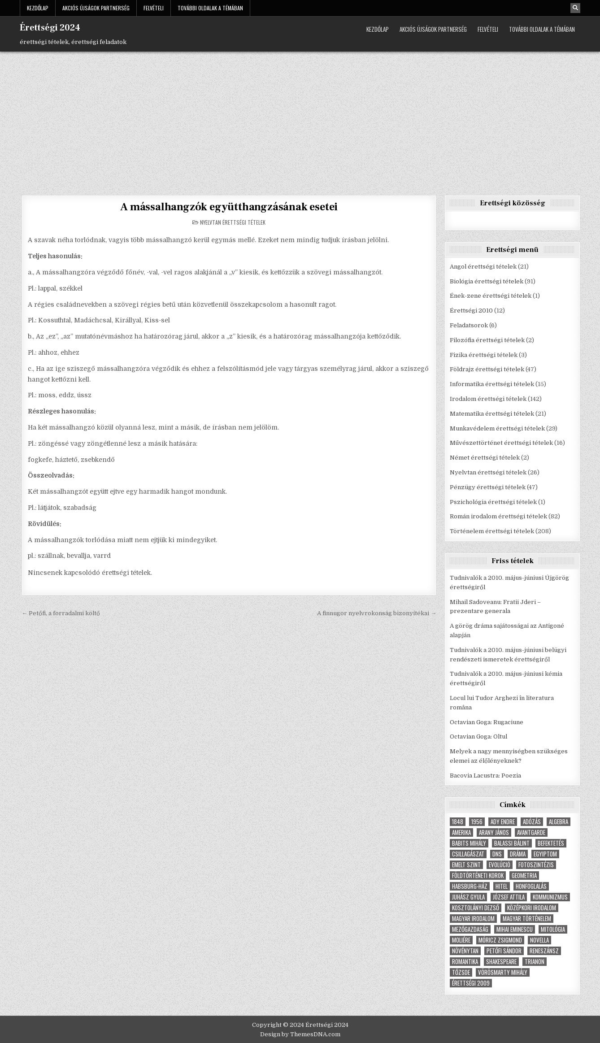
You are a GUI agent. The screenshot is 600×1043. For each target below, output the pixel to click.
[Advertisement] (300, 119)
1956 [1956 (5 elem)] (477, 821)
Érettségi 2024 (50, 28)
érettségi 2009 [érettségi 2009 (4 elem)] (471, 983)
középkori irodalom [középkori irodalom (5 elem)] (531, 908)
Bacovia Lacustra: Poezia (485, 775)
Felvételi (153, 8)
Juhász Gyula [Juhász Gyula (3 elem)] (468, 897)
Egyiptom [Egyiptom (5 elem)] (545, 854)
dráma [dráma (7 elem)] (518, 854)
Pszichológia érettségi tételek (493, 502)
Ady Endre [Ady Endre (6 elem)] (503, 821)
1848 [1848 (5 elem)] (457, 821)
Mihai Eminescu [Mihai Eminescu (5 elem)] (514, 929)
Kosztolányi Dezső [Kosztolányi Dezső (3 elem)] (475, 908)
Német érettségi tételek (485, 457)
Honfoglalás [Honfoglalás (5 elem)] (531, 886)
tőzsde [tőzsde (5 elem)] (461, 972)
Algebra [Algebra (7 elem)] (558, 821)
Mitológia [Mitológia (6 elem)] (553, 929)
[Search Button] (575, 8)
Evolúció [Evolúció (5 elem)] (499, 864)
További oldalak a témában (210, 8)
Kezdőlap (37, 8)
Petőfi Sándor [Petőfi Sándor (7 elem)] (504, 951)
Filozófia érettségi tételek (487, 340)
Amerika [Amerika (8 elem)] (461, 832)
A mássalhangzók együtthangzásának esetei (229, 207)
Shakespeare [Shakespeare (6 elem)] (501, 961)
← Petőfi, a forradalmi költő (61, 613)
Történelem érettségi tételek (492, 531)
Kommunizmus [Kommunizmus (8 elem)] (550, 897)
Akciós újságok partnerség (96, 8)
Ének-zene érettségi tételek (490, 295)
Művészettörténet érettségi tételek (501, 442)
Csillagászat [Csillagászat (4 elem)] (468, 854)
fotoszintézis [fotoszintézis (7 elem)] (536, 864)
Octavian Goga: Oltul (478, 736)
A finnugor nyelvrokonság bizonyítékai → (376, 613)
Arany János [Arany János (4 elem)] (494, 832)
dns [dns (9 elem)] (497, 854)
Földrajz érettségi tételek (487, 369)
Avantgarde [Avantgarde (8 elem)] (531, 832)
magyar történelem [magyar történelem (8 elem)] (527, 918)
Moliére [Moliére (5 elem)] (461, 940)
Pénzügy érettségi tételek (488, 487)
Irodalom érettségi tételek (488, 398)
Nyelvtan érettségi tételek (232, 222)
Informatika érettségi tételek (492, 384)
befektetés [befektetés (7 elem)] (551, 843)
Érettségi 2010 (471, 310)
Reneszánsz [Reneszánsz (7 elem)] (544, 951)
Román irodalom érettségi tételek (498, 516)
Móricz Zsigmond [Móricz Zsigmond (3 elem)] (500, 940)
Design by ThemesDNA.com (300, 1034)
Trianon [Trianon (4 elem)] (534, 961)
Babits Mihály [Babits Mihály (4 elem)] (469, 843)
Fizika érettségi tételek (483, 355)
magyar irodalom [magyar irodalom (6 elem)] (473, 918)
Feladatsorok (469, 325)
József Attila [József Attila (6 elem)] (509, 897)
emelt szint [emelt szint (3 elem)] (466, 864)
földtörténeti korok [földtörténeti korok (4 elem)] (478, 875)
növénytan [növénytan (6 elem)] (465, 951)
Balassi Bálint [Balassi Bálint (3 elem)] (512, 843)
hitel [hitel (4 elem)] (502, 886)
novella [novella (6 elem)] (539, 940)
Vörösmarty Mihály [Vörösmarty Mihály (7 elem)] (502, 972)
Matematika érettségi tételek (492, 413)
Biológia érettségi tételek (486, 281)
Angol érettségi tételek (483, 266)
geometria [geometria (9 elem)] (524, 875)
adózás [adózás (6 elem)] (532, 821)
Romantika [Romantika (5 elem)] (465, 961)
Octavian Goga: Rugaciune (486, 722)
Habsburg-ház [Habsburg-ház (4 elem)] (469, 886)
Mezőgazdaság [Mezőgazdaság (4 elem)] (470, 929)
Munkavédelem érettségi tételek (497, 428)
